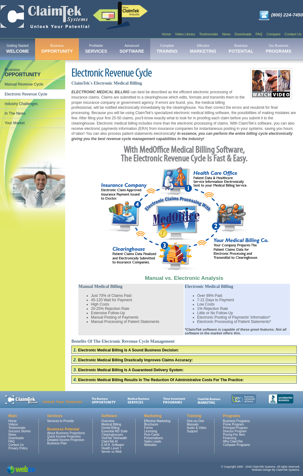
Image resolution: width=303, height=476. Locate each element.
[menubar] (148, 49)
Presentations (153, 438)
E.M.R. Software (112, 445)
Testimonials (208, 34)
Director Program (234, 431)
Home (166, 34)
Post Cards (151, 434)
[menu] (32, 96)
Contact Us (293, 34)
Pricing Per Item (234, 434)
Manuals (193, 424)
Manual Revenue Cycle (24, 84)
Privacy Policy (18, 448)
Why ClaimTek (233, 441)
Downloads (243, 34)
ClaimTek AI (109, 441)
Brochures (151, 424)
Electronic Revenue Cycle (26, 94)
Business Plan (57, 443)
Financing (229, 438)
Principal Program (235, 428)
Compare (273, 34)
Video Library (185, 34)
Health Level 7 (111, 448)
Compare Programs (236, 445)
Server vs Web (111, 451)
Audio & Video (196, 428)
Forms (148, 428)
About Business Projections (66, 433)
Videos (13, 424)
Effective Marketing (157, 421)
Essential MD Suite (114, 431)
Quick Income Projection (64, 436)
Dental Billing (110, 428)
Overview (107, 421)
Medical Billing (111, 424)
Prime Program (233, 424)
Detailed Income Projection (65, 440)
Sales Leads (152, 441)
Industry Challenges (21, 104)
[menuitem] (17, 49)
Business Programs (236, 421)
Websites (150, 445)
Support (192, 431)
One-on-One (195, 421)
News (226, 34)
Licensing (150, 431)
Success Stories (19, 431)
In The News (15, 113)
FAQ (259, 34)
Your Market (15, 123)
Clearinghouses (112, 434)
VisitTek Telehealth (114, 438)
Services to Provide (60, 421)
